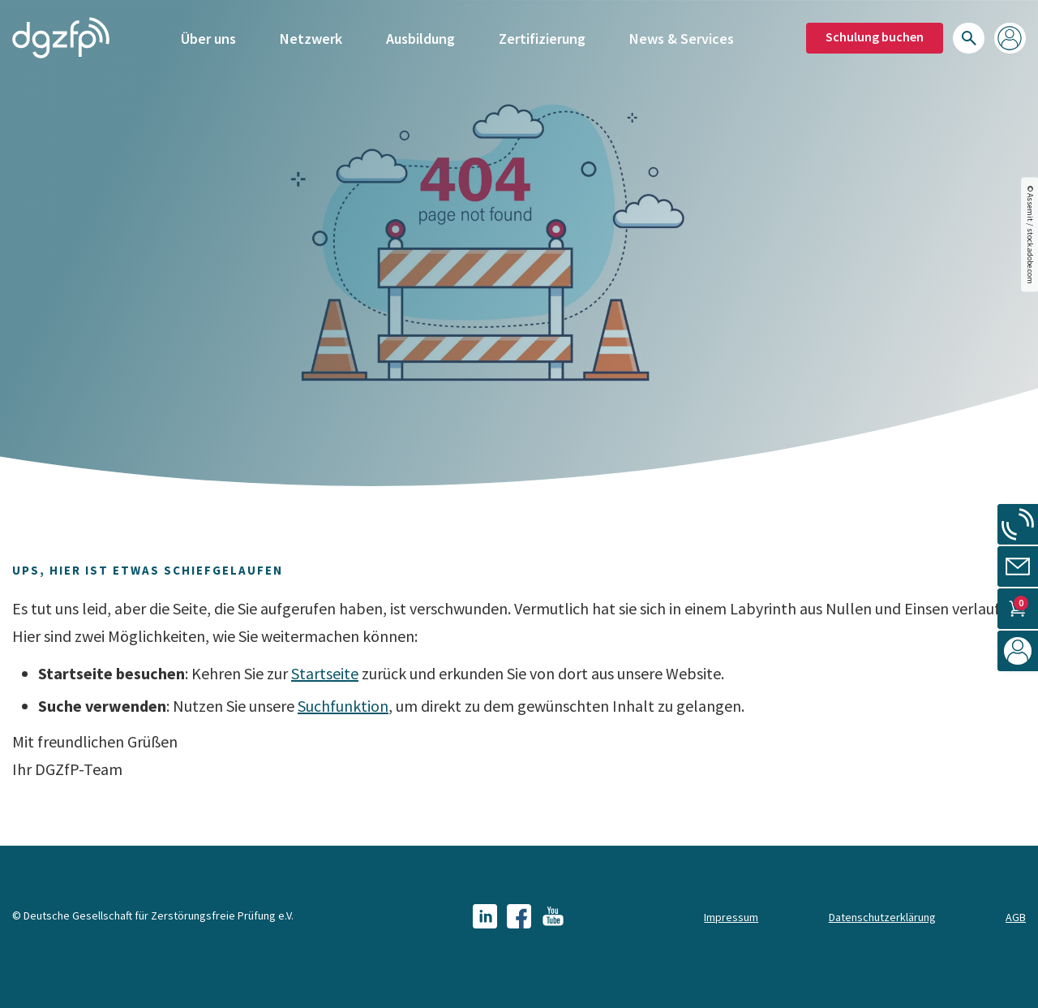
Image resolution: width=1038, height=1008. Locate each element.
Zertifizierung (542, 38)
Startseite (324, 673)
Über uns (208, 38)
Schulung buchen (875, 36)
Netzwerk (311, 38)
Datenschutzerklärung (882, 917)
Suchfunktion (343, 706)
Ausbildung (420, 38)
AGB (1016, 917)
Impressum (731, 917)
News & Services (681, 38)
